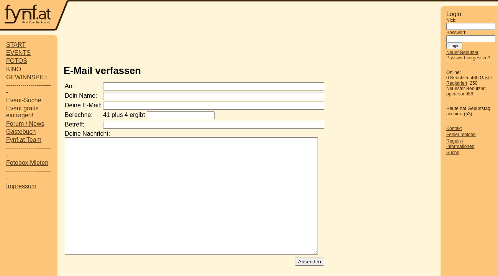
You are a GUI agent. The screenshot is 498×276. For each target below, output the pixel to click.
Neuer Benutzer (462, 52)
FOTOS (16, 61)
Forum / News (25, 123)
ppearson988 (459, 94)
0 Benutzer (457, 77)
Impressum (21, 186)
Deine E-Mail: (83, 105)
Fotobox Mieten (27, 162)
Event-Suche (23, 100)
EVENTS (18, 52)
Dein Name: (81, 95)
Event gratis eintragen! (22, 111)
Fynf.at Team (23, 139)
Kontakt (454, 128)
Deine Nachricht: (87, 133)
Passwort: (456, 32)
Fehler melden (461, 134)
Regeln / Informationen (460, 143)
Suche (452, 152)
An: (69, 86)
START (16, 44)
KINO (13, 69)
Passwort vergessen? (468, 58)
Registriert (456, 83)
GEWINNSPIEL (27, 77)
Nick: (451, 20)
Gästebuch (21, 131)
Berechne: (79, 115)
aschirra (454, 114)
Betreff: (74, 124)
